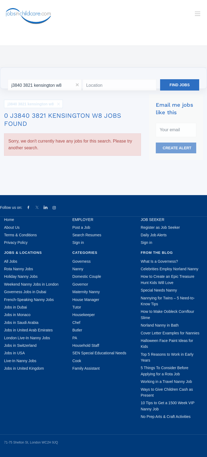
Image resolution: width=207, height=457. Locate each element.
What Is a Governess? (159, 261)
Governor (80, 284)
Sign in (78, 242)
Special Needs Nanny (159, 290)
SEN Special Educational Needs (99, 353)
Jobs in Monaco (17, 315)
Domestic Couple (86, 276)
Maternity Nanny (86, 292)
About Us (12, 227)
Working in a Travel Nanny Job (166, 381)
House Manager (85, 299)
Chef (76, 322)
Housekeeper (83, 315)
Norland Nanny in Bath (160, 325)
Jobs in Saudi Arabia (21, 322)
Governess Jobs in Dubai (25, 292)
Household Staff (85, 345)
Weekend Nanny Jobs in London (31, 284)
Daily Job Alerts (154, 235)
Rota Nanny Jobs (18, 269)
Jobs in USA (14, 353)
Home (9, 219)
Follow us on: (11, 207)
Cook (76, 361)
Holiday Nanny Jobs (21, 276)
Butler (77, 330)
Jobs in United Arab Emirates (28, 330)
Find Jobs (180, 85)
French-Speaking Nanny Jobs (29, 299)
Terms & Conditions (20, 235)
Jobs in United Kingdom (24, 368)
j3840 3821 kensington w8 (31, 104)
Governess (81, 261)
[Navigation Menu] (197, 13)
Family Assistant (85, 368)
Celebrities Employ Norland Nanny (169, 269)
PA (74, 338)
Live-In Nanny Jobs (20, 361)
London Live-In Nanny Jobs (27, 338)
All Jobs (10, 261)
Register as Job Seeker (160, 227)
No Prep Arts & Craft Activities (166, 416)
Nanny (77, 269)
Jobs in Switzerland (20, 345)
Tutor (76, 307)
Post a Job (81, 227)
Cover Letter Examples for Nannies (170, 333)
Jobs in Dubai (15, 307)
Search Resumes (86, 235)
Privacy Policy (15, 242)
